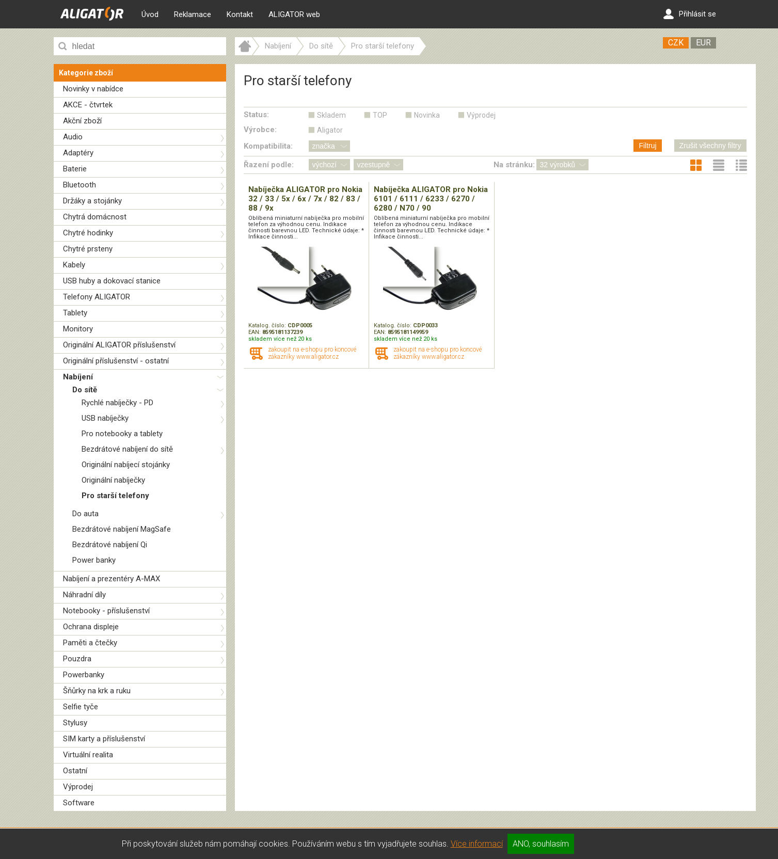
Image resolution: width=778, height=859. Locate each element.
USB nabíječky (105, 418)
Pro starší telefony (115, 495)
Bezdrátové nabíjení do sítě (127, 449)
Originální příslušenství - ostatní (116, 360)
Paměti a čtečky (90, 642)
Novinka (427, 115)
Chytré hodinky (88, 232)
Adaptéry (78, 152)
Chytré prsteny (88, 248)
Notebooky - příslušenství (106, 610)
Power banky (94, 560)
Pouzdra (77, 658)
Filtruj (647, 145)
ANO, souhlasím (541, 844)
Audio (73, 136)
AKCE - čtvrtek (88, 104)
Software (78, 802)
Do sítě (84, 389)
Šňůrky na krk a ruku (97, 690)
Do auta (85, 513)
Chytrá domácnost (94, 216)
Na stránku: (514, 164)
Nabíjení (78, 376)
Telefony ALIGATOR (96, 296)
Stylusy (75, 722)
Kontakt (240, 14)
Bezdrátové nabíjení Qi (109, 544)
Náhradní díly (84, 594)
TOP (380, 115)
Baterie (75, 168)
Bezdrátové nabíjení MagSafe (121, 529)
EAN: (255, 332)
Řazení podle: (269, 164)
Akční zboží (82, 120)
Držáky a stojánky (92, 200)
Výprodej (78, 786)
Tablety (75, 312)
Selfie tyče (80, 706)
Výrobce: (260, 129)
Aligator (330, 130)
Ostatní (75, 770)
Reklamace (192, 14)
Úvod (149, 14)
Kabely (74, 264)
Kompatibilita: (268, 146)
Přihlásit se (689, 14)
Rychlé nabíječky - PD (117, 402)
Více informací (477, 844)
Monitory (78, 328)
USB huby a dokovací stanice (112, 280)
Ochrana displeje (91, 626)
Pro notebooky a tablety (122, 433)
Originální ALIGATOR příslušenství (119, 344)
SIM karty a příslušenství (104, 738)
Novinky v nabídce (93, 88)
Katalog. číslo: (268, 325)
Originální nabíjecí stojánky (126, 464)
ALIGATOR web (294, 14)
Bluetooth (79, 184)
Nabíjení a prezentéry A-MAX (111, 578)
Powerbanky (83, 674)
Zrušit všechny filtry (710, 145)
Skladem (331, 115)
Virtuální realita (88, 754)
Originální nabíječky (113, 480)
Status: (256, 114)
